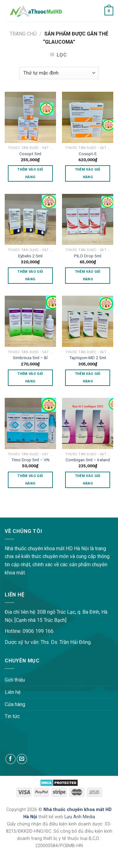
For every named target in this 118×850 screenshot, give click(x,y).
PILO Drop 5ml (87, 255)
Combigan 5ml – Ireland (87, 459)
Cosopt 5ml (30, 153)
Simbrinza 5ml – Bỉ (30, 357)
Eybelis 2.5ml (30, 255)
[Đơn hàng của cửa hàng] (58, 73)
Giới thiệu (15, 680)
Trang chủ (23, 34)
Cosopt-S (88, 153)
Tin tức (12, 716)
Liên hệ (12, 692)
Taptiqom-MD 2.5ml (87, 357)
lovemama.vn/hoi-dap (24, 513)
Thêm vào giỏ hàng (30, 173)
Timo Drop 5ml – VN (30, 459)
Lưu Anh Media (80, 817)
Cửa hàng (15, 704)
